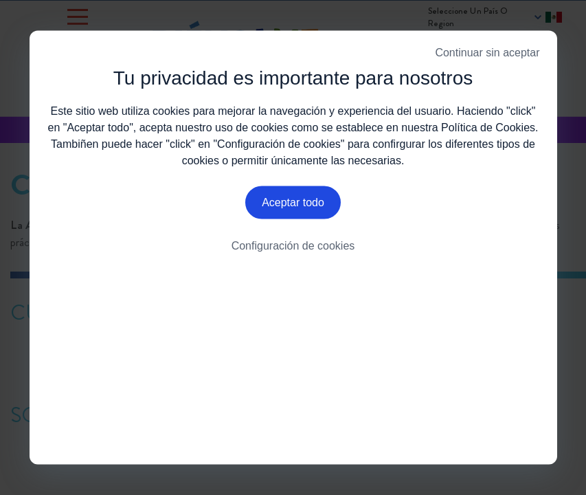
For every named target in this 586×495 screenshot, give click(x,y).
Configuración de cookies (293, 249)
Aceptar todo (293, 205)
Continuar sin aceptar (487, 52)
